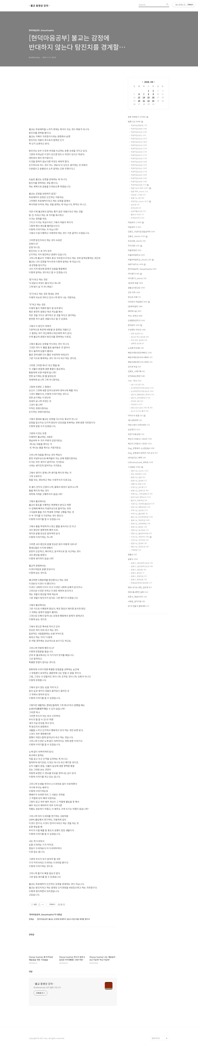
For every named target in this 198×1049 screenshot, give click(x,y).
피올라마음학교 (136, 255)
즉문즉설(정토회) (139, 125)
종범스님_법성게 (139, 480)
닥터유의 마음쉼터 (139, 301)
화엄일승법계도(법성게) (141, 583)
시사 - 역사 (134, 380)
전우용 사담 (137, 401)
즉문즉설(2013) (139, 142)
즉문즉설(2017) (139, 155)
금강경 (135, 204)
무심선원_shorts (137, 241)
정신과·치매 (134, 297)
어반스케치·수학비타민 (139, 424)
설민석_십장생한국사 (140, 397)
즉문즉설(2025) (139, 181)
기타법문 (136, 550)
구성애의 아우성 (136, 329)
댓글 (30, 971)
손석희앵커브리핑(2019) (142, 391)
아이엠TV (135, 273)
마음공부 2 (134, 227)
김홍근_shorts (137, 236)
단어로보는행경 (136, 376)
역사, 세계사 (135, 315)
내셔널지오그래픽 (137, 457)
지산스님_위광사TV (141, 536)
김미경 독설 (134, 366)
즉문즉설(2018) (139, 158)
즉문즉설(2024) (139, 178)
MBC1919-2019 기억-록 (142, 407)
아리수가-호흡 (136, 415)
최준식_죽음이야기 (137, 596)
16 (153, 97)
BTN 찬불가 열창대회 (138, 606)
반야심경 (136, 208)
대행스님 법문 (138, 484)
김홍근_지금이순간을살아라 (141, 231)
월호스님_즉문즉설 (140, 520)
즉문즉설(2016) (139, 152)
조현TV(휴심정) (136, 434)
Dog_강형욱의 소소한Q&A (141, 448)
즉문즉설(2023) (139, 175)
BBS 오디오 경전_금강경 (140, 587)
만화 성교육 (137, 333)
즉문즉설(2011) (138, 135)
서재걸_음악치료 (136, 601)
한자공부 (135, 325)
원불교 (132, 554)
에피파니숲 (134, 311)
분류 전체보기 (138, 116)
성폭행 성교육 (137, 343)
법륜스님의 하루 (141, 188)
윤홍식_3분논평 (138, 569)
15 (148, 97)
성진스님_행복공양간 (140, 507)
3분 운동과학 (135, 420)
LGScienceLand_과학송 (140, 462)
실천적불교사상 (138, 211)
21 (144, 100)
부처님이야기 (137, 218)
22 (148, 100)
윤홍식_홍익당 (137, 573)
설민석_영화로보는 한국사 (142, 394)
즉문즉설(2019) (139, 161)
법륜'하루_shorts (139, 191)
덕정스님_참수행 (139, 487)
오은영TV (134, 429)
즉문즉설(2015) (139, 148)
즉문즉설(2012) (139, 138)
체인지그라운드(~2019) (140, 438)
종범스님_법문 (138, 477)
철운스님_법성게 (139, 543)
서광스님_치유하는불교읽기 (142, 503)
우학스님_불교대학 (139, 513)
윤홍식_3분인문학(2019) (142, 566)
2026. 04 (148, 81)
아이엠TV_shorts (137, 278)
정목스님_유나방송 (140, 530)
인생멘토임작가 (136, 320)
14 (144, 97)
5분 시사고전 (137, 384)
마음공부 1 (136, 222)
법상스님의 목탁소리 (141, 497)
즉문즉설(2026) (139, 185)
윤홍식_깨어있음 (139, 579)
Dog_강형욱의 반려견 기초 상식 (143, 453)
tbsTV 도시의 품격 (139, 411)
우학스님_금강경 (139, 510)
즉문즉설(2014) (139, 145)
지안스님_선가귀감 (140, 540)
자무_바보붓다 (138, 474)
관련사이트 (156, 1038)
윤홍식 (133, 559)
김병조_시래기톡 (136, 371)
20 (139, 100)
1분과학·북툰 (135, 283)
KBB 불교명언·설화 (138, 592)
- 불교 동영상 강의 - (39, 5)
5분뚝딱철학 (135, 306)
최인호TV (136, 404)
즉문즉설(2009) (139, 128)
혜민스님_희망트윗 (140, 546)
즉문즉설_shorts (141, 201)
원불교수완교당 (136, 287)
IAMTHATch (136, 264)
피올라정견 (134, 250)
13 (139, 97)
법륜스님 (135, 121)
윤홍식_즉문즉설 (139, 576)
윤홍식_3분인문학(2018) (142, 563)
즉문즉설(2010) (139, 132)
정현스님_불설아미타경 (141, 533)
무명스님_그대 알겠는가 (141, 494)
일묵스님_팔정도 (139, 527)
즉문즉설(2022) (139, 171)
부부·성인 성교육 (139, 340)
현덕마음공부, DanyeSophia (142, 269)
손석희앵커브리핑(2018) (142, 388)
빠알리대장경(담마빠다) (140, 352)
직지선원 (135, 245)
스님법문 (135, 467)
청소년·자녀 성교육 (140, 337)
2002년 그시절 (138, 194)
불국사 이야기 (137, 214)
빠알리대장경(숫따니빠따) (140, 357)
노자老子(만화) (136, 348)
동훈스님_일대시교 (140, 490)
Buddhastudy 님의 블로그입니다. (47, 987)
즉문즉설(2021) (139, 168)
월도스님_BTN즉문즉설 (142, 517)
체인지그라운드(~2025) (140, 443)
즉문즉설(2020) (139, 165)
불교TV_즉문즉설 (139, 500)
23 (153, 100)
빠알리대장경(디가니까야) (140, 362)
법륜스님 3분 (137, 198)
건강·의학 (134, 292)
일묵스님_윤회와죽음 (140, 523)
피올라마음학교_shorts (141, 259)
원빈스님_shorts (139, 470)
